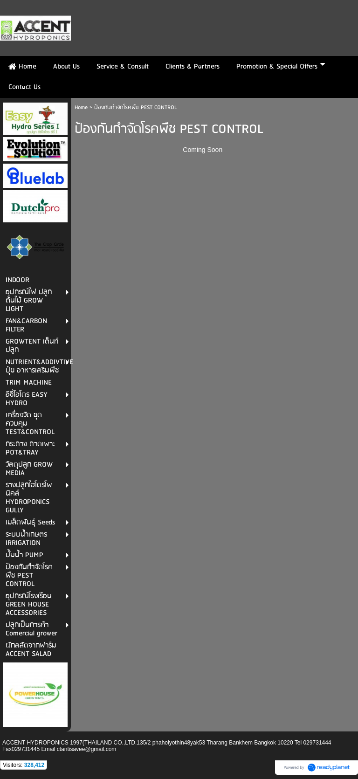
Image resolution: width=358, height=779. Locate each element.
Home (81, 107)
